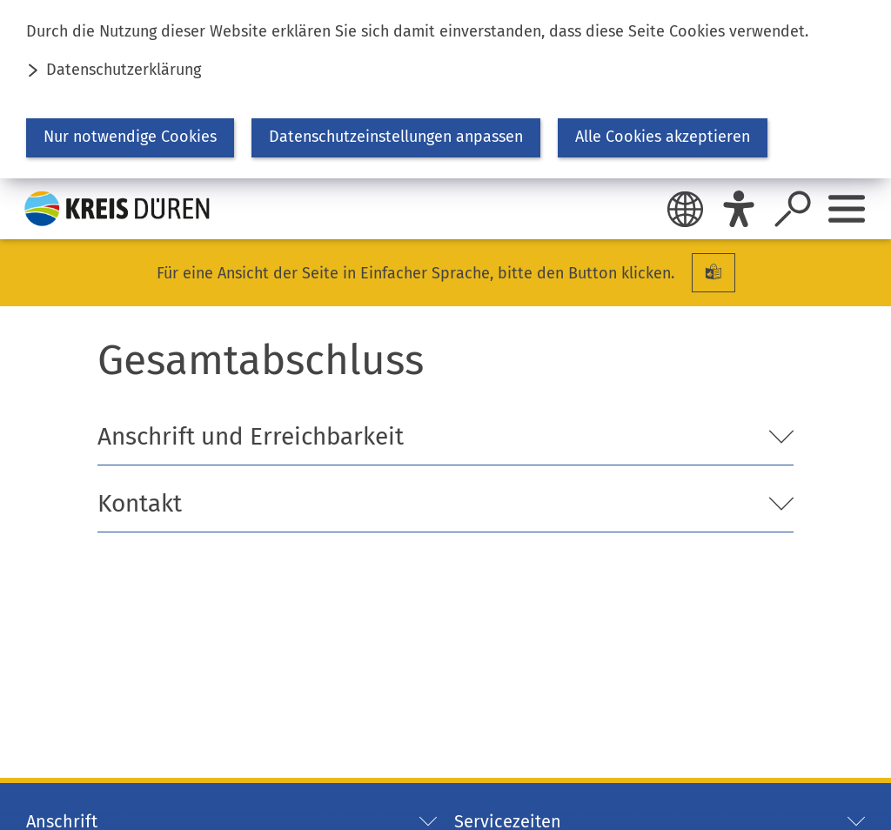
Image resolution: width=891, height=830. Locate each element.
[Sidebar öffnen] (846, 209)
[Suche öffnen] (792, 209)
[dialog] (445, 89)
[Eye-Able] (738, 209)
